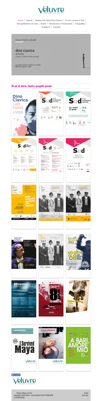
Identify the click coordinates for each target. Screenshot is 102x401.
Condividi (16, 375)
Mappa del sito (27, 393)
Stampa (18, 393)
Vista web (85, 395)
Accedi (86, 393)
